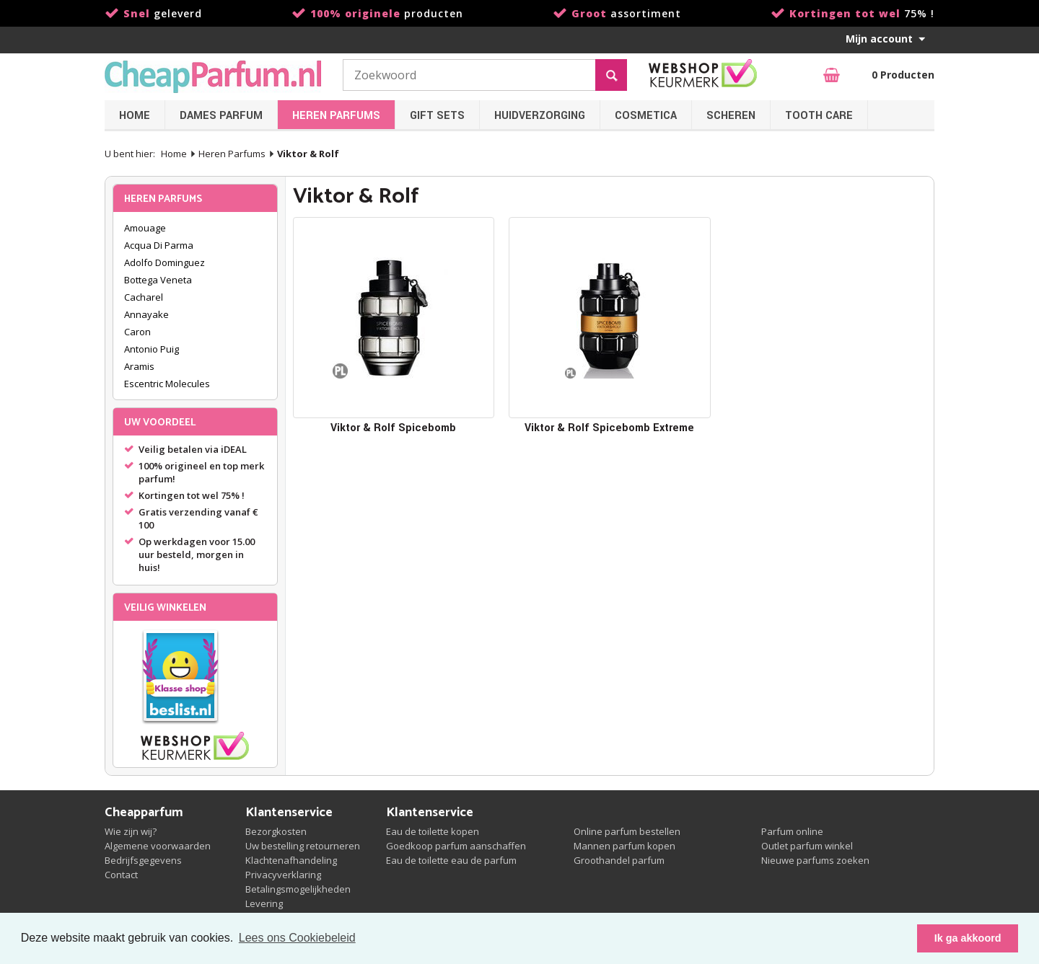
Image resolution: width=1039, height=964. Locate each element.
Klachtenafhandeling (291, 860)
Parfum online (792, 831)
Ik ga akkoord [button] (967, 938)
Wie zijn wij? (131, 831)
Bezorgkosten (276, 831)
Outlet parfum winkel (807, 845)
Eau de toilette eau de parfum (451, 860)
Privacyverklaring (283, 874)
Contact (121, 874)
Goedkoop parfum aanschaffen (456, 845)
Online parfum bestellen (627, 831)
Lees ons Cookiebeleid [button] (297, 938)
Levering (264, 903)
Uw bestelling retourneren (302, 845)
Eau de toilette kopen (432, 831)
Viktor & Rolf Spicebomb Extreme (609, 427)
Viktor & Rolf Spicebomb (393, 427)
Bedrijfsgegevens (143, 860)
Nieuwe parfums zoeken (815, 860)
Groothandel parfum (619, 860)
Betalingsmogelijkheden (298, 889)
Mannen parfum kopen (624, 845)
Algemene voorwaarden (158, 845)
